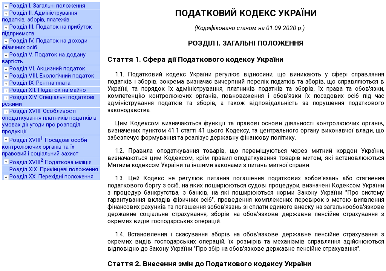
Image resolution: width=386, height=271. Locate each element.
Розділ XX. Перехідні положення (51, 176)
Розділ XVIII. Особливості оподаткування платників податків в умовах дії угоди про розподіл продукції (49, 121)
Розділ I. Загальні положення (47, 5)
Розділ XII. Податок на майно (47, 90)
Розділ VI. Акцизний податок (47, 68)
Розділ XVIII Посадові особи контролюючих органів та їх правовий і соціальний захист (44, 147)
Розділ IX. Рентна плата (39, 82)
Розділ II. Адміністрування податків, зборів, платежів (39, 16)
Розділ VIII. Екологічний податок (51, 75)
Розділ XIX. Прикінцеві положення (53, 169)
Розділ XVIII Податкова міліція (50, 162)
